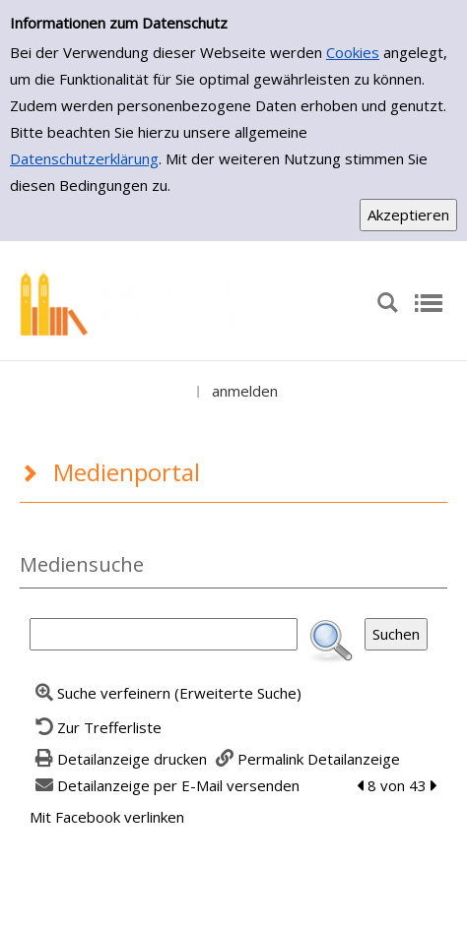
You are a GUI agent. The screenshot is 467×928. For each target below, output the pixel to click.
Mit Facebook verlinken (107, 817)
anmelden (245, 391)
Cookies (352, 52)
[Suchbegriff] (164, 634)
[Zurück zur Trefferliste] (96, 727)
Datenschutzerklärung (84, 158)
